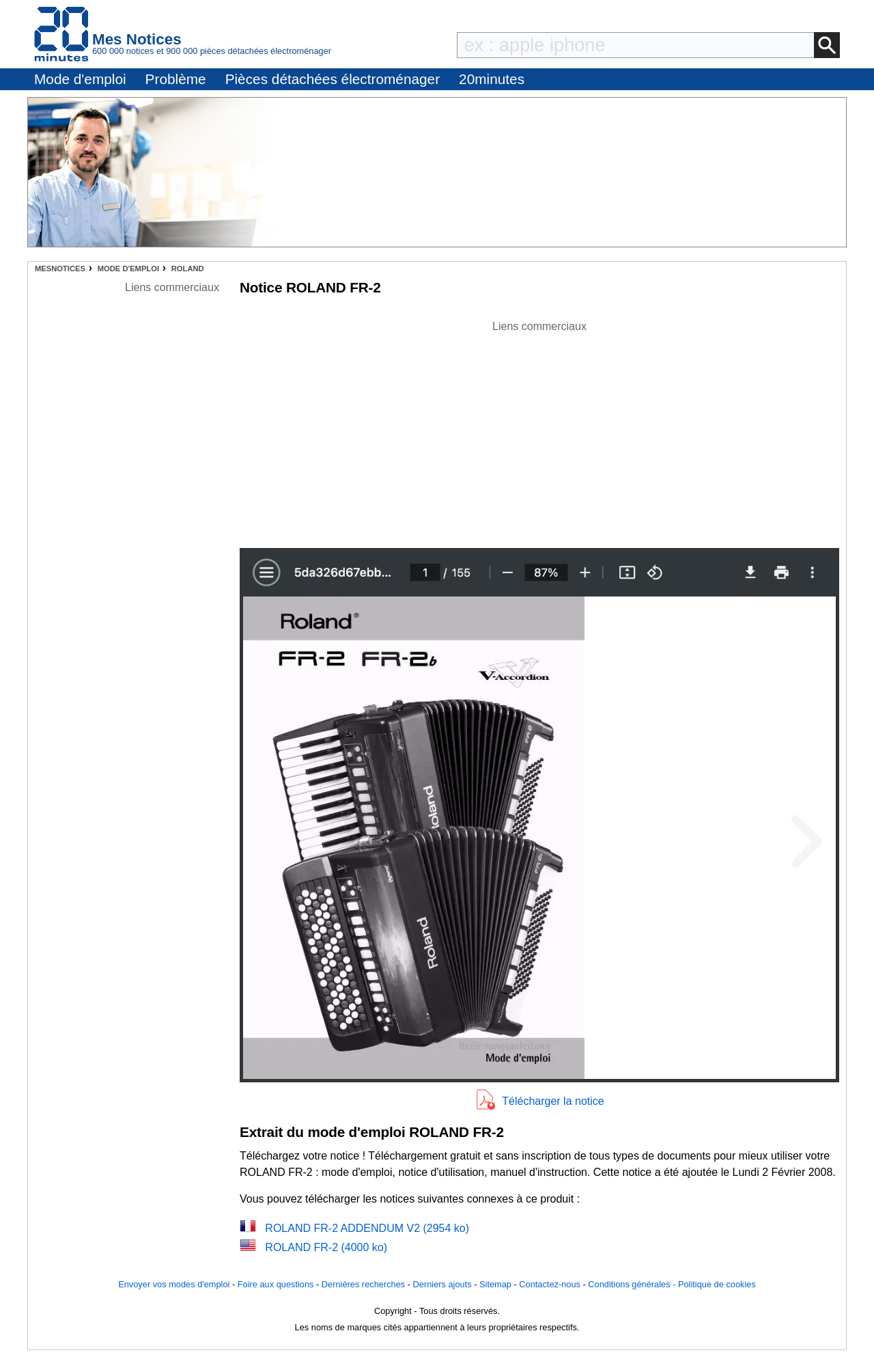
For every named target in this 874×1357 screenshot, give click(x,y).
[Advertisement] (539, 430)
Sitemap (495, 1284)
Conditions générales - (633, 1284)
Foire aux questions (276, 1284)
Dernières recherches (363, 1284)
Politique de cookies (717, 1284)
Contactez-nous (549, 1284)
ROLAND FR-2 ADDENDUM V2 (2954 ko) (367, 1228)
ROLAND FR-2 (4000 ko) (326, 1247)
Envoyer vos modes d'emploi (173, 1284)
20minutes (491, 79)
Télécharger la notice (553, 1101)
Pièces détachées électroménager (332, 79)
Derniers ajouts (442, 1284)
